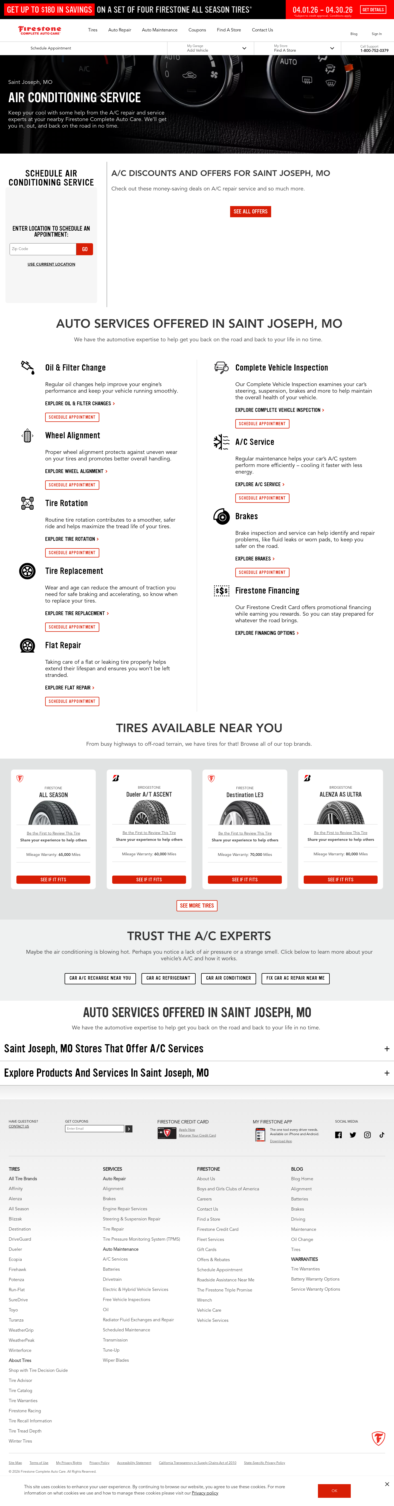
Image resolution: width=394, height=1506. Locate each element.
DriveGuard (20, 1239)
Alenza (15, 1199)
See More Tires (197, 905)
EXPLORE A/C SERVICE (258, 484)
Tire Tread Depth (25, 1431)
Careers (204, 1199)
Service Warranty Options (315, 1289)
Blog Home (302, 1179)
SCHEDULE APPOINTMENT (72, 417)
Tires (295, 1250)
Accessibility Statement (134, 1463)
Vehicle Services (212, 1321)
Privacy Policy (99, 1463)
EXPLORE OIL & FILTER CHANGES (78, 403)
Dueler (15, 1249)
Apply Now (187, 1130)
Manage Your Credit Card (197, 1135)
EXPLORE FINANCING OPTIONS (265, 632)
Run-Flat (17, 1290)
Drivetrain (112, 1280)
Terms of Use (39, 1463)
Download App (281, 1141)
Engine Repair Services (125, 1209)
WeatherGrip (21, 1330)
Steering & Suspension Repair (131, 1219)
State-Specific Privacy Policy (264, 1463)
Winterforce (20, 1351)
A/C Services (115, 1259)
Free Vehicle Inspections (126, 1300)
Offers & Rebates (213, 1260)
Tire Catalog (20, 1391)
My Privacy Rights (69, 1463)
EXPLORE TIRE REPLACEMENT (75, 613)
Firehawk (17, 1270)
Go (85, 249)
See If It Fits (53, 879)
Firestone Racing (25, 1411)
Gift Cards (206, 1250)
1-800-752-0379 (374, 51)
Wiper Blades (116, 1360)
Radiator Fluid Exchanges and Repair (138, 1320)
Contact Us (207, 1209)
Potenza (16, 1280)
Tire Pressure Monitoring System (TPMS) (141, 1239)
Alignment (113, 1189)
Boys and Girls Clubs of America (228, 1189)
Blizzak (15, 1219)
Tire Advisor (20, 1381)
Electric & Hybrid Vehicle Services (135, 1290)
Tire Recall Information (30, 1421)
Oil (106, 1310)
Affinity (16, 1189)
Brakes (109, 1199)
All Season (19, 1209)
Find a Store (208, 1219)
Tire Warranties (23, 1401)
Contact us (19, 1126)
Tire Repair (113, 1229)
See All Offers (251, 211)
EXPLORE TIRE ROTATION (70, 538)
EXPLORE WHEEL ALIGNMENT (74, 471)
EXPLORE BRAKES (253, 558)
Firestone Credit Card (218, 1230)
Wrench (204, 1300)
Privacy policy (205, 1493)
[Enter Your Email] (94, 1128)
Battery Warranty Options (315, 1279)
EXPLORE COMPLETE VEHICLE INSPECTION (277, 409)
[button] (92, 30)
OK (334, 1491)
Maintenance (303, 1230)
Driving (298, 1219)
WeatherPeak (21, 1340)
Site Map (15, 1463)
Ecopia (15, 1260)
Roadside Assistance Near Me (225, 1280)
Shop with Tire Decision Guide (38, 1371)
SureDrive (18, 1300)
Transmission (115, 1340)
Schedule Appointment (219, 1270)
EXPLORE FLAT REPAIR (68, 687)
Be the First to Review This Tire (53, 833)
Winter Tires (20, 1441)
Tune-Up (111, 1350)
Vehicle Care (209, 1310)
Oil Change (302, 1240)
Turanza (16, 1320)
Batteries (111, 1269)
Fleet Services (210, 1240)
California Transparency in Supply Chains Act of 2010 (197, 1463)
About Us (206, 1179)
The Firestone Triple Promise (224, 1290)
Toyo (13, 1310)
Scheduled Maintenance (126, 1330)
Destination (20, 1229)
